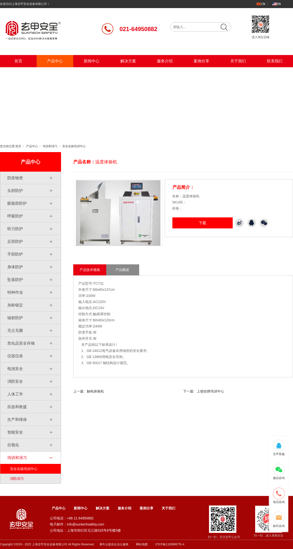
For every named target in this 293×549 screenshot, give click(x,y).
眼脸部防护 (17, 203)
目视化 (13, 445)
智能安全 (15, 432)
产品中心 (55, 61)
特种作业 (15, 292)
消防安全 (15, 381)
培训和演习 (50, 146)
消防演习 (17, 479)
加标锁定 (15, 305)
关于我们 (238, 61)
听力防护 (15, 229)
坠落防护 (15, 280)
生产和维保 (17, 419)
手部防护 (15, 254)
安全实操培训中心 (74, 146)
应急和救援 (17, 407)
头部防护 (15, 191)
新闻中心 (91, 61)
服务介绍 (165, 61)
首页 (18, 61)
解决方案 (128, 61)
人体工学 (15, 394)
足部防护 (15, 241)
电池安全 (15, 369)
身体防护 (15, 267)
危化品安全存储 (21, 343)
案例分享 (201, 61)
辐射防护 (15, 318)
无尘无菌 (15, 330)
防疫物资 (15, 178)
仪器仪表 (15, 356)
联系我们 (275, 61)
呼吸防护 (15, 216)
